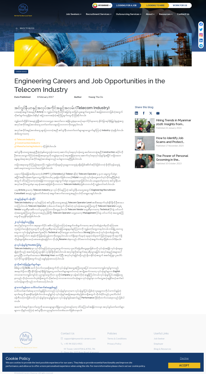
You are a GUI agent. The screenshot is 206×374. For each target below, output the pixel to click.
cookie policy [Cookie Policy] (138, 366)
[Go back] (24, 28)
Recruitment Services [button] (98, 14)
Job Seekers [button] (73, 14)
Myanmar (101, 5)
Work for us (180, 5)
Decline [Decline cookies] (184, 358)
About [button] (150, 14)
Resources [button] (166, 14)
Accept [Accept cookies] (184, 365)
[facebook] (143, 113)
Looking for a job (126, 5)
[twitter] (150, 113)
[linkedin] (136, 113)
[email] (158, 113)
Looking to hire (155, 5)
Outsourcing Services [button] (128, 14)
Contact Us (183, 14)
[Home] (23, 10)
